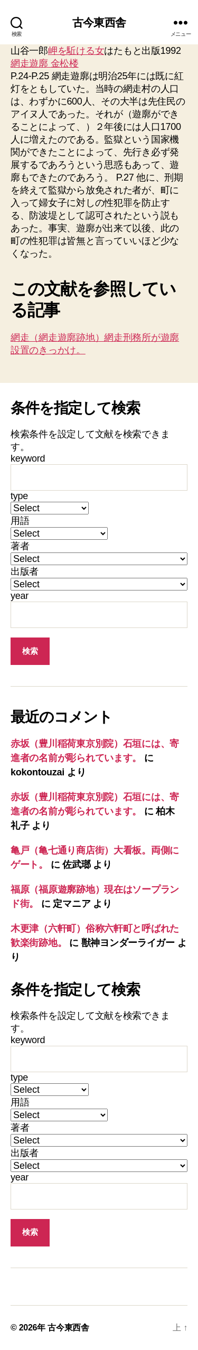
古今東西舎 (99, 22)
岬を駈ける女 (76, 50)
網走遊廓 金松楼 (45, 63)
